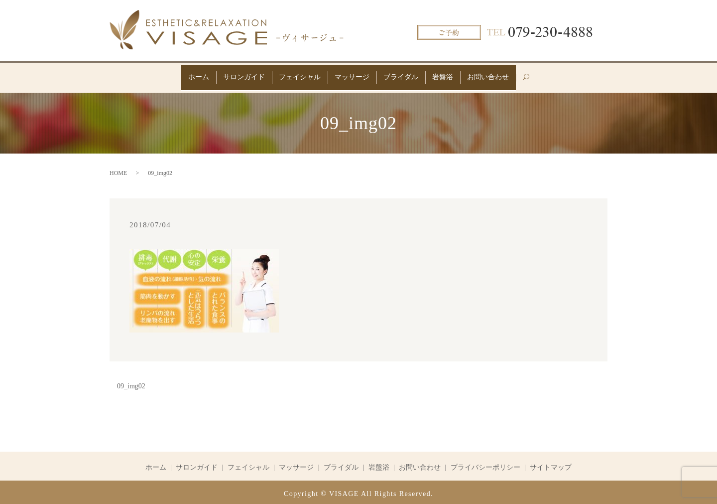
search (550, 79)
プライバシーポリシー (485, 464)
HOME (118, 170)
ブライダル (406, 75)
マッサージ (352, 75)
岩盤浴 (454, 75)
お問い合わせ (505, 75)
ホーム (182, 75)
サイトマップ (551, 464)
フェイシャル (294, 75)
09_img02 (131, 383)
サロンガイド (233, 75)
